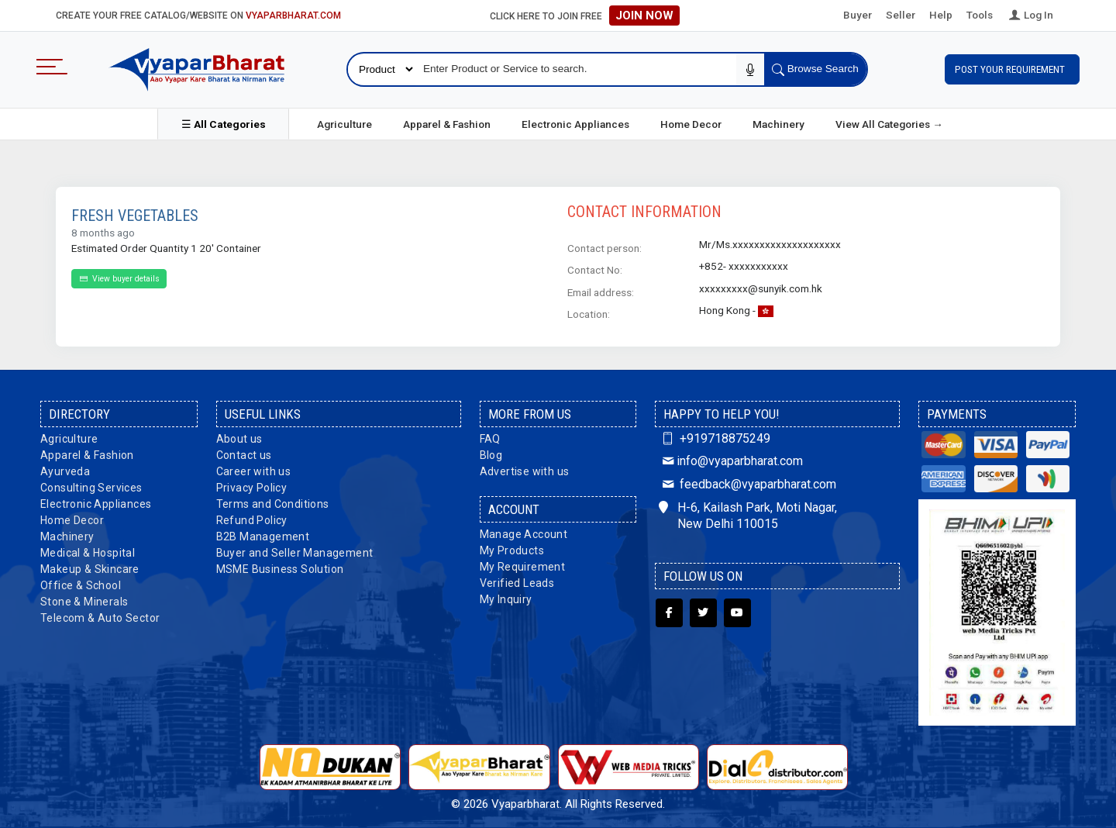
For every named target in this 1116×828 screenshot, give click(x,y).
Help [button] (940, 15)
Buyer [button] (857, 15)
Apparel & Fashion (447, 124)
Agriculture (344, 124)
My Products (512, 550)
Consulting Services (91, 487)
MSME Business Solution (280, 569)
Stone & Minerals (84, 601)
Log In (1030, 15)
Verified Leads (517, 583)
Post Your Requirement (1012, 69)
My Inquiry (506, 599)
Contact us (244, 455)
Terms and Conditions (272, 504)
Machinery (778, 124)
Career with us (253, 471)
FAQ (490, 439)
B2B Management (263, 536)
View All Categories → (889, 124)
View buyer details (119, 279)
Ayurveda (65, 471)
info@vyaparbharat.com (730, 461)
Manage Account (524, 534)
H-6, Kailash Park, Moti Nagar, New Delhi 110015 (748, 515)
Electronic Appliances (575, 124)
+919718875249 (714, 438)
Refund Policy (252, 520)
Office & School (80, 585)
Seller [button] (900, 15)
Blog (491, 455)
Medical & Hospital (87, 553)
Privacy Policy (252, 487)
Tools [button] (979, 15)
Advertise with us (525, 471)
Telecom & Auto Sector (100, 618)
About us (239, 439)
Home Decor (691, 124)
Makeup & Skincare (90, 569)
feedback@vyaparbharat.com (747, 484)
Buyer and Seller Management (295, 553)
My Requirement (523, 567)
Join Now (644, 15)
